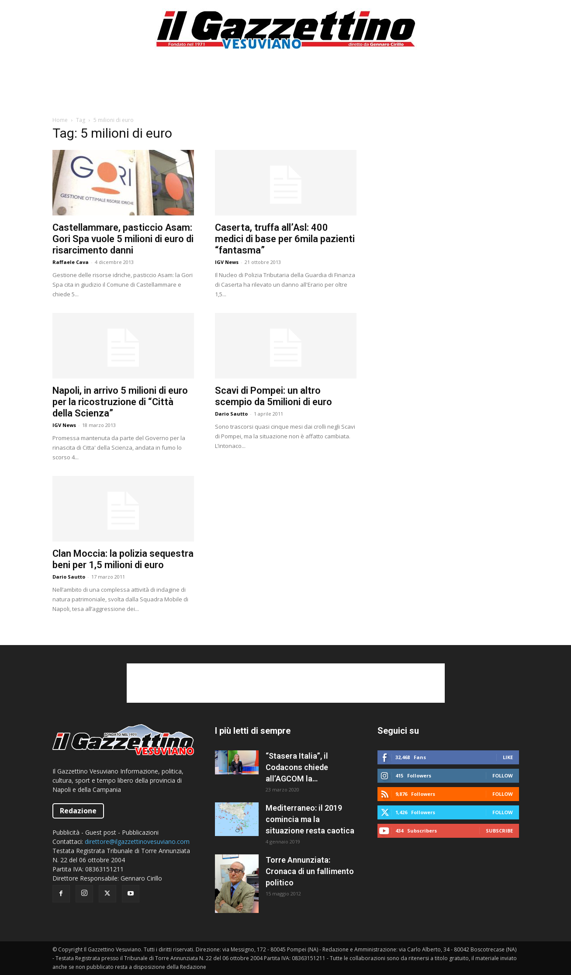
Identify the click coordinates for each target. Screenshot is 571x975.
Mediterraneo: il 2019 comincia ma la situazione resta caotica (310, 819)
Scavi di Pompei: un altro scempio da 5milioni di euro (273, 396)
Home (60, 120)
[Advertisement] (286, 87)
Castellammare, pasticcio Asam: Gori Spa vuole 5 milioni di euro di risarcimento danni (123, 239)
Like (508, 757)
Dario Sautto (231, 413)
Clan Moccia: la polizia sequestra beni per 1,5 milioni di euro (123, 559)
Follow (502, 775)
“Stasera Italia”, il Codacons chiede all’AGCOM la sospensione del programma (297, 767)
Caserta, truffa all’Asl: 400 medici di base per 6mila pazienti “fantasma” (285, 239)
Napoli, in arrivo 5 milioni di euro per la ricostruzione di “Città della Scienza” (120, 402)
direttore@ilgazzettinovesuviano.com (137, 841)
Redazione (78, 810)
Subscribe (499, 830)
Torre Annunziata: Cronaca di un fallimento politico (310, 871)
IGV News (227, 262)
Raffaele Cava (70, 262)
